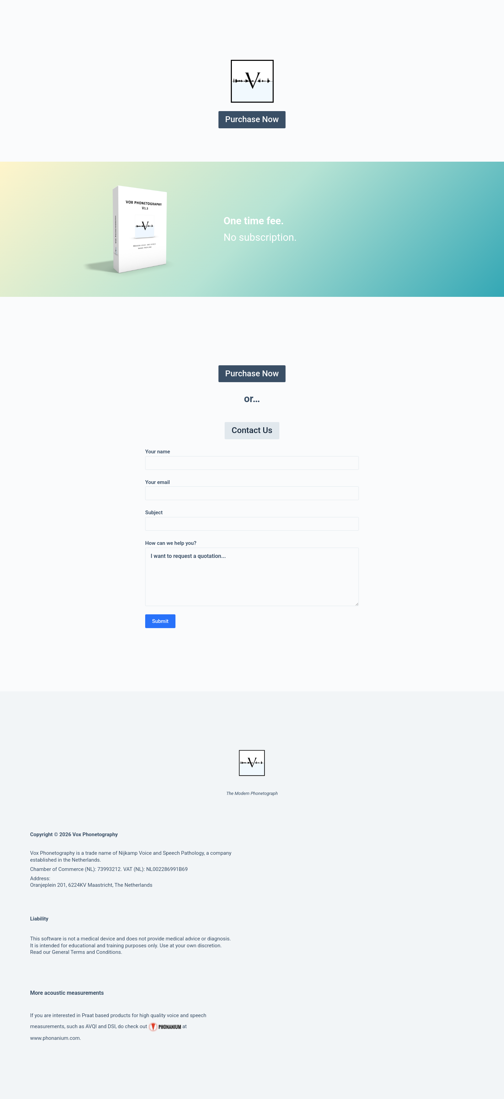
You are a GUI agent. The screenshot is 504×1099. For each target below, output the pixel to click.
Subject (252, 518)
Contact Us (252, 430)
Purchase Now (252, 119)
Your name (252, 457)
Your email (252, 488)
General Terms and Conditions (86, 952)
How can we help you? (252, 573)
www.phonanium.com (55, 1038)
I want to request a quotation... (252, 577)
